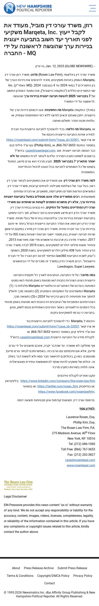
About (16, 568)
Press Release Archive (39, 568)
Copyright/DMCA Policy (53, 576)
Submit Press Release (72, 568)
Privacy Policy (82, 576)
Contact (49, 583)
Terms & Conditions (20, 576)
